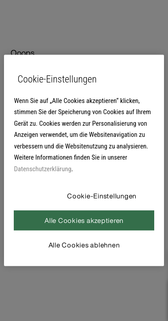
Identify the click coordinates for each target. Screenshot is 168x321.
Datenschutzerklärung (42, 169)
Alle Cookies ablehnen (84, 245)
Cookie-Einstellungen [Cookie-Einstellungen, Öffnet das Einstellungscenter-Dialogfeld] (101, 196)
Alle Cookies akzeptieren (84, 220)
